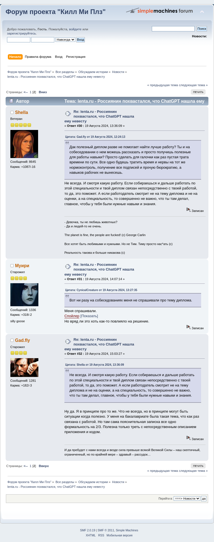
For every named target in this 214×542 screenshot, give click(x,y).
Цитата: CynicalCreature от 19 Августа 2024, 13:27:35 (101, 290)
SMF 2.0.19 (87, 530)
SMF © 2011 (106, 530)
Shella (21, 112)
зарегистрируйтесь (21, 33)
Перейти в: (166, 498)
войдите (75, 29)
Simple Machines (127, 530)
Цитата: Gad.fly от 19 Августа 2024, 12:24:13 (95, 136)
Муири (22, 265)
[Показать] (89, 316)
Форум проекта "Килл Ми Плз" (56, 11)
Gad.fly (22, 340)
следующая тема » (193, 85)
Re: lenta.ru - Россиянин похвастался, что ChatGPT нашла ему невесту (99, 116)
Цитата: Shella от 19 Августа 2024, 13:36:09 (94, 364)
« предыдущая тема (162, 85)
